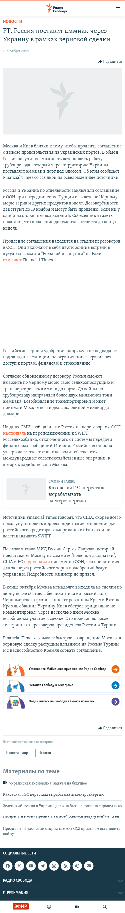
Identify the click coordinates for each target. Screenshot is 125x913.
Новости (12, 21)
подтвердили (37, 562)
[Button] (110, 62)
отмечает (12, 260)
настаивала (15, 433)
